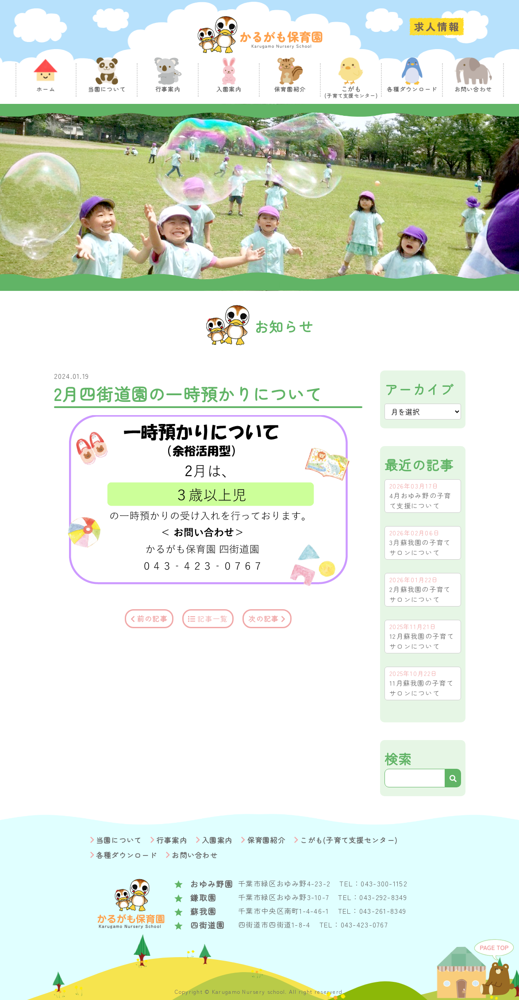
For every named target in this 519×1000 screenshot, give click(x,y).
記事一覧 (212, 618)
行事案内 (172, 840)
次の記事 (263, 618)
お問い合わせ (195, 855)
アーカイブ (419, 389)
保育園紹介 (266, 840)
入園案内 (217, 840)
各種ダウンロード (126, 855)
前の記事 (152, 618)
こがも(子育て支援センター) (348, 840)
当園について (119, 840)
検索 (398, 758)
